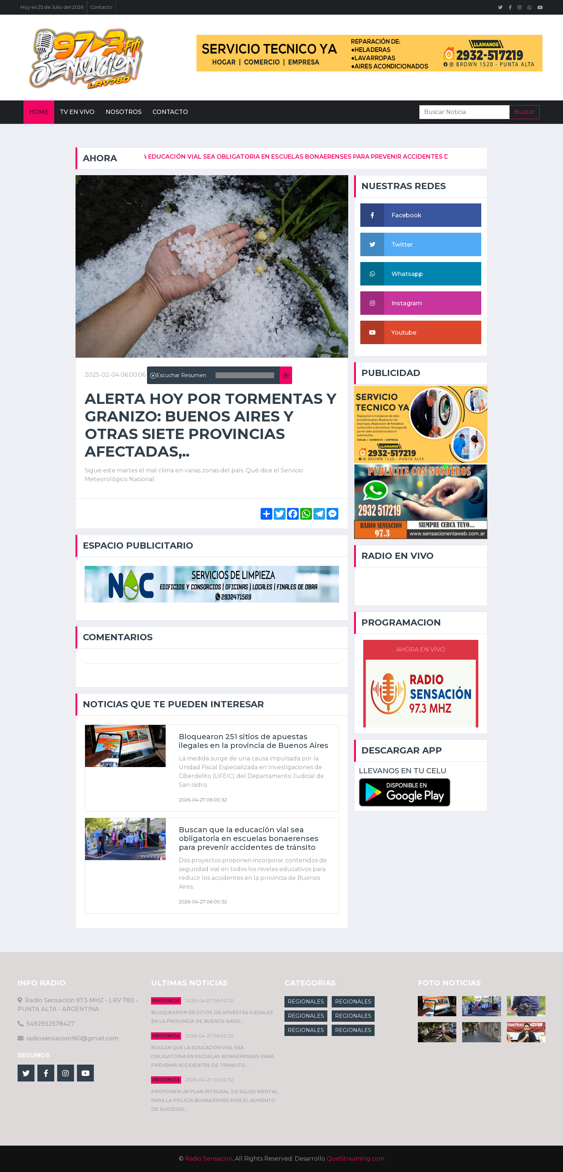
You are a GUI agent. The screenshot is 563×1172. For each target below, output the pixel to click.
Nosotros (123, 111)
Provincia (166, 1000)
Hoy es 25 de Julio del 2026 (52, 7)
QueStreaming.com (355, 1158)
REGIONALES (306, 1001)
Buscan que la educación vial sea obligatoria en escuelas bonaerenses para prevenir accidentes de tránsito (295, 156)
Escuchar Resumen (178, 375)
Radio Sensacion (208, 1158)
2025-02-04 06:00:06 (115, 374)
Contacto (101, 7)
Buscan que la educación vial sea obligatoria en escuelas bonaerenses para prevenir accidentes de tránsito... (212, 1056)
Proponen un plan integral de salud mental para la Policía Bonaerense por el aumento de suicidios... (214, 1100)
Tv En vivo (77, 111)
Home (39, 111)
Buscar (524, 111)
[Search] (464, 112)
